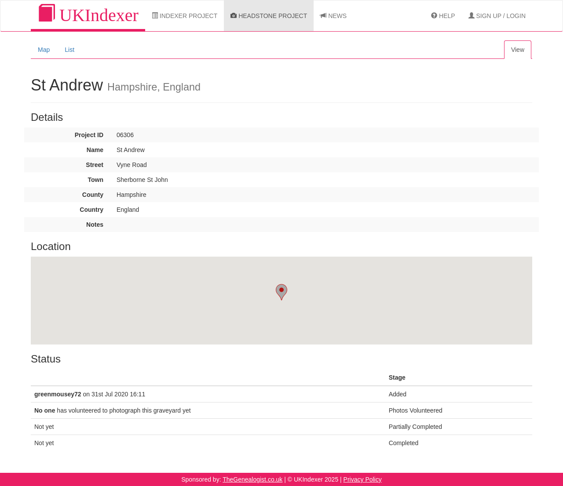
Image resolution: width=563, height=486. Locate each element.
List (69, 49)
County (92, 194)
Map (44, 49)
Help (443, 15)
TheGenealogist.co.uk (252, 479)
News (333, 15)
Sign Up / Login (497, 15)
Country (91, 209)
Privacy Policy (363, 479)
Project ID (89, 134)
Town (95, 179)
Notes (94, 224)
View (517, 49)
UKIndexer (88, 14)
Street (94, 164)
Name (95, 149)
